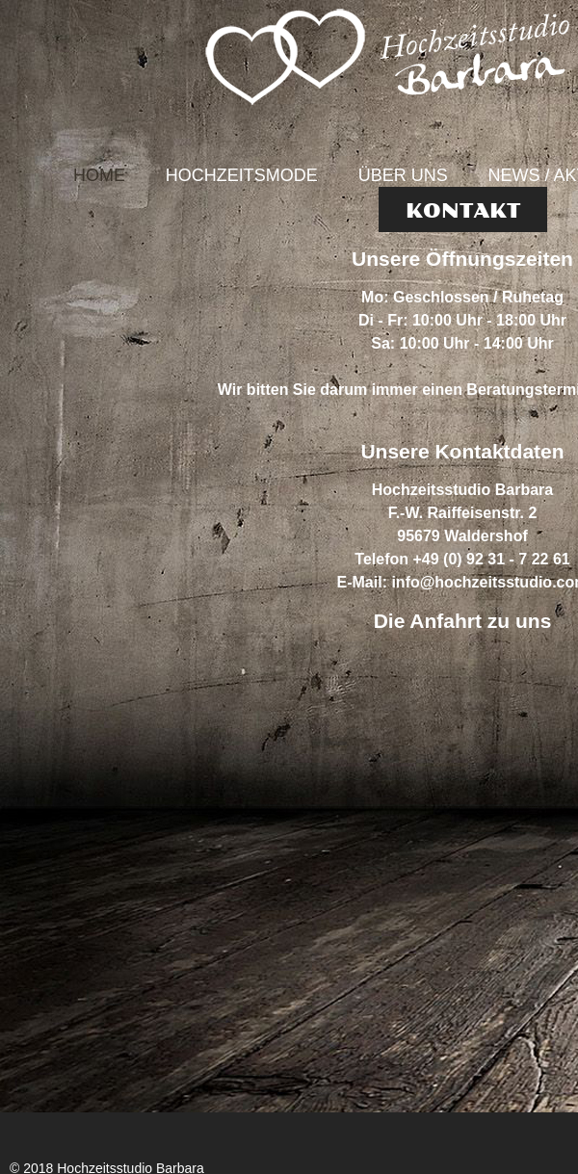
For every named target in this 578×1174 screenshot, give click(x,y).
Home (99, 176)
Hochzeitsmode (242, 176)
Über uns (403, 176)
